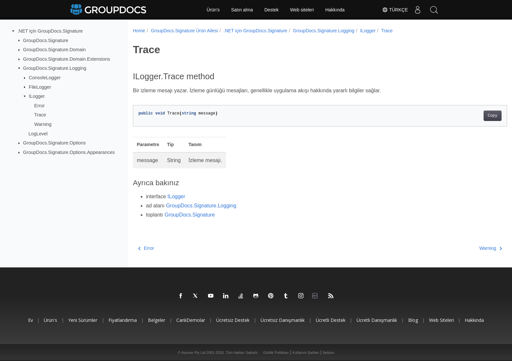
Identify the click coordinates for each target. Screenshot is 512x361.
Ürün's (213, 9)
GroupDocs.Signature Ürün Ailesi (184, 30)
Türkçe (395, 10)
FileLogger (40, 86)
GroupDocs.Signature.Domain (54, 49)
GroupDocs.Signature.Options (54, 142)
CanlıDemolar (190, 320)
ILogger (37, 96)
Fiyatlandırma (122, 320)
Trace (40, 114)
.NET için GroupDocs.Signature (50, 31)
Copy (467, 115)
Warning (43, 124)
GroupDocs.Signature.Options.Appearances (69, 152)
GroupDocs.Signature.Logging (55, 68)
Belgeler (156, 320)
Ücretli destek (330, 320)
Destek (271, 9)
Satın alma (242, 9)
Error (39, 105)
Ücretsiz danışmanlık (283, 320)
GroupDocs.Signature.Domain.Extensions (66, 59)
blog (413, 320)
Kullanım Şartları (306, 352)
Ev (30, 320)
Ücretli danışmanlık (377, 320)
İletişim (328, 352)
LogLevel (37, 133)
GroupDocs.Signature (45, 40)
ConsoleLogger (45, 77)
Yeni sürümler (82, 320)
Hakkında (334, 9)
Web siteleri (302, 9)
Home (139, 30)
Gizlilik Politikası (276, 352)
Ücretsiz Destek (232, 320)
